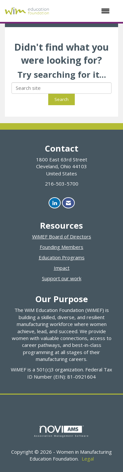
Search (61, 99)
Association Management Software (61, 431)
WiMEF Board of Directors (61, 236)
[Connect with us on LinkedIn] (55, 203)
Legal (88, 458)
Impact (62, 268)
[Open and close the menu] (82, 11)
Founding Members (61, 247)
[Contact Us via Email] (68, 203)
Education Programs (62, 257)
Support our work (61, 278)
